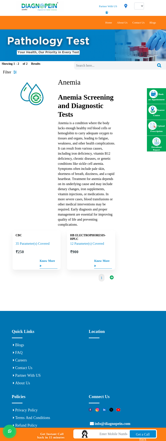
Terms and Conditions (31, 417)
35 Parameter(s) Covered (33, 243)
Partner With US (108, 6)
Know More (47, 263)
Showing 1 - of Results (21, 63)
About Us (122, 22)
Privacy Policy (25, 410)
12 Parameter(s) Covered (87, 243)
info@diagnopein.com (112, 424)
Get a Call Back (143, 435)
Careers (20, 360)
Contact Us (138, 22)
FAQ (18, 352)
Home (108, 22)
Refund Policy (25, 425)
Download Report (156, 146)
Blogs (152, 22)
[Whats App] (9, 430)
